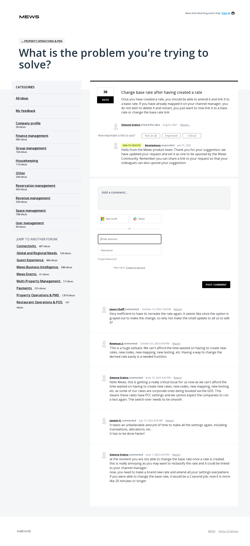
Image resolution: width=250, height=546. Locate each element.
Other (20, 173)
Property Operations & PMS (38, 295)
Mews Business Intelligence (38, 267)
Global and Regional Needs (37, 253)
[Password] (129, 251)
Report (178, 309)
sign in (225, 13)
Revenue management (33, 198)
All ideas (22, 98)
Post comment (216, 284)
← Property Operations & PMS (41, 41)
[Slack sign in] (145, 218)
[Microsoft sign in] (113, 218)
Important (173, 136)
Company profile (28, 123)
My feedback (25, 111)
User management (30, 223)
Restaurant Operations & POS (40, 302)
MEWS (211, 531)
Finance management (32, 136)
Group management (31, 148)
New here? (129, 267)
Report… (185, 125)
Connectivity (27, 246)
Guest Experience (30, 260)
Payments (25, 288)
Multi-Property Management (39, 281)
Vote (105, 100)
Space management (31, 210)
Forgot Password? (107, 259)
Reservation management (35, 185)
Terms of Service (228, 531)
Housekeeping (27, 160)
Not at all (152, 136)
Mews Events (27, 274)
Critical (194, 136)
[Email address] (129, 239)
